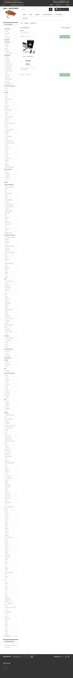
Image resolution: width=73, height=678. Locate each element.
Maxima (6, 197)
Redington (7, 241)
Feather (7, 515)
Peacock (6, 528)
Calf (6, 574)
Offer (24, 14)
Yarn (6, 473)
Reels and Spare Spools (9, 373)
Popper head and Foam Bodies (9, 442)
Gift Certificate (7, 357)
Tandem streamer (8, 331)
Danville (6, 568)
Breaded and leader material (9, 187)
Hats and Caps (8, 110)
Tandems (7, 283)
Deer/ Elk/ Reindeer (9, 572)
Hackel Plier (7, 487)
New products (6, 667)
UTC (6, 432)
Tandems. (7, 300)
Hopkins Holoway (8, 64)
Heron (6, 533)
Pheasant (7, 530)
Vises (6, 614)
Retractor (7, 50)
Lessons (37, 14)
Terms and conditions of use (11, 645)
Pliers (6, 48)
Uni (5, 565)
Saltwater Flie (8, 316)
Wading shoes (8, 99)
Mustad (6, 541)
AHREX (6, 559)
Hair (6, 570)
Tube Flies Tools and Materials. (9, 507)
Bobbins (6, 482)
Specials (25, 18)
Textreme (7, 471)
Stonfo (6, 631)
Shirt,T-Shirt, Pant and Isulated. (9, 124)
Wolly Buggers (8, 303)
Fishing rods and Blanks (9, 235)
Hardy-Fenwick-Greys (9, 263)
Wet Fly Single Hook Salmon (8, 326)
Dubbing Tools (8, 484)
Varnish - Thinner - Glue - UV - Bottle (10, 608)
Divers (6, 500)
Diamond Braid (8, 436)
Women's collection (9, 167)
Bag (6, 35)
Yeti (6, 180)
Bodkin (6, 489)
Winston (6, 257)
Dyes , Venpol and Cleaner (8, 604)
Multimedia (59, 14)
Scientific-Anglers (8, 193)
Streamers (7, 285)
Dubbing (7, 447)
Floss (6, 563)
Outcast (7, 353)
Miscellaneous (8, 83)
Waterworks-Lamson (9, 140)
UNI (5, 458)
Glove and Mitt (8, 136)
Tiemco (6, 544)
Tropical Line (7, 221)
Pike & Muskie (8, 287)
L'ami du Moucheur (9, 281)
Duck (6, 519)
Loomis (6, 114)
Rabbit (6, 576)
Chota (6, 101)
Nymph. (6, 296)
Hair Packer (7, 493)
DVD (6, 88)
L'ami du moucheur (9, 338)
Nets (5, 368)
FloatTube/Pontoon (8, 349)
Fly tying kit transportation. (7, 453)
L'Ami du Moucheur (9, 116)
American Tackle (8, 79)
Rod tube (7, 248)
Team (30, 14)
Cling (6, 346)
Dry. (6, 292)
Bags (5, 399)
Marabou (7, 535)
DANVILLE (7, 460)
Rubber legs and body (10, 425)
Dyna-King (7, 618)
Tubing (6, 445)
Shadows (7, 320)
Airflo (6, 195)
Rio (5, 191)
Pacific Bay (7, 61)
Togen (6, 548)
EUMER (6, 513)
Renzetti (6, 625)
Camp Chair (7, 37)
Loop (6, 254)
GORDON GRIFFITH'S (9, 462)
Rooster (6, 526)
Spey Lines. (7, 224)
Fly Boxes (6, 335)
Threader (7, 491)
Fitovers (7, 362)
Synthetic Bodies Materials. (8, 429)
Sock (6, 94)
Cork (6, 72)
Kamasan (7, 550)
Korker (6, 103)
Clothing (6, 92)
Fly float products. (9, 318)
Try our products (47, 14)
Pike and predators (9, 199)
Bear (6, 579)
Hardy (6, 382)
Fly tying (6, 412)
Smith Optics (8, 364)
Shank (6, 561)
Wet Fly (6, 311)
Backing (7, 202)
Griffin (6, 622)
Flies (5, 278)
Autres (6, 333)
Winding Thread (8, 70)
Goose (6, 522)
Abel (6, 375)
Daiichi (6, 552)
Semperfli (7, 469)
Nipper (6, 46)
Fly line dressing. (8, 204)
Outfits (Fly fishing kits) (10, 237)
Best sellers (5, 669)
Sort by (22, 30)
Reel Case (7, 393)
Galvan (6, 377)
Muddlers (7, 305)
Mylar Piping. (7, 598)
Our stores (7, 647)
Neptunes (7, 289)
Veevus (6, 467)
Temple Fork (7, 81)
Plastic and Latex (8, 438)
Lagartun (7, 596)
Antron (6, 434)
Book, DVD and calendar (9, 86)
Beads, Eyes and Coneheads (8, 420)
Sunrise (6, 620)
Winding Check (8, 66)
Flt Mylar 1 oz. (8, 601)
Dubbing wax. (8, 449)
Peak (6, 627)
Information (9, 641)
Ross (6, 386)
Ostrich (6, 524)
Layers (6, 149)
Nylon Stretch (8, 476)
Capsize (6, 121)
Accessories (7, 42)
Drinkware (7, 33)
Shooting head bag (9, 206)
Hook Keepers (8, 68)
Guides (6, 57)
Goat (6, 585)
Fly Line (7, 208)
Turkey (6, 517)
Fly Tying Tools (8, 478)
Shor (6, 344)
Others (6, 44)
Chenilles (7, 423)
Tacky (6, 342)
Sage (6, 270)
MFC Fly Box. (8, 340)
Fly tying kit (7, 636)
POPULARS (6, 39)
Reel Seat (7, 75)
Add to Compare (24, 68)
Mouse (6, 307)
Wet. (6, 294)
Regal (6, 616)
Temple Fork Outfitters (9, 246)
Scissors (6, 480)
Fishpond (7, 173)
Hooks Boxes (7, 557)
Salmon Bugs (7, 329)
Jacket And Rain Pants (10, 143)
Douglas (6, 272)
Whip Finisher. (8, 502)
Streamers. (7, 298)
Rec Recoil (7, 59)
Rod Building (7, 55)
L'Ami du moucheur (9, 129)
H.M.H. (6, 511)
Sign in (67, 4)
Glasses (6, 360)
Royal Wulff (7, 213)
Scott (6, 274)
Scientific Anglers (8, 232)
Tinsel (6, 590)
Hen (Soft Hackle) (8, 537)
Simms (6, 96)
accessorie (7, 355)
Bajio (6, 366)
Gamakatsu (7, 555)
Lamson (6, 243)
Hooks (6, 539)
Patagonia (7, 118)
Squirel (6, 583)
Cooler (6, 31)
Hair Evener (7, 498)
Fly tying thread (8, 456)
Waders (7, 153)
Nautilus (7, 395)
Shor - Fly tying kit (28, 56)
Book (6, 90)
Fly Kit (6, 633)
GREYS (7, 397)
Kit (5, 504)
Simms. (6, 127)
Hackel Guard (8, 495)
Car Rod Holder (8, 53)
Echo (6, 261)
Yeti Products (7, 28)
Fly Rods (7, 250)
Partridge (7, 546)
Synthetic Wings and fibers (9, 416)
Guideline (7, 105)
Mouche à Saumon (9, 309)
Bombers (7, 314)
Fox (5, 581)
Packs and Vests (8, 169)
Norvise (6, 629)
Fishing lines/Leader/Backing (9, 183)
